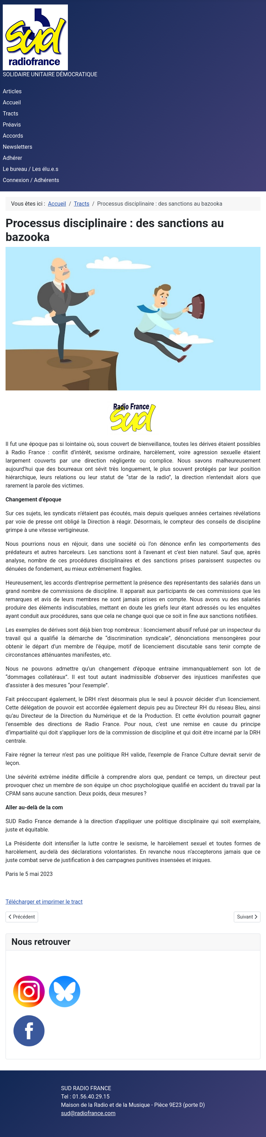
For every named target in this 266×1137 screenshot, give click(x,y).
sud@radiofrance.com (88, 1113)
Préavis (12, 124)
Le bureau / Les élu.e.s (30, 169)
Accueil (12, 102)
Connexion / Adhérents (31, 180)
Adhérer (12, 158)
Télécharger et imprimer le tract (44, 901)
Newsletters (17, 147)
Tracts (10, 113)
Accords (13, 135)
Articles (12, 91)
